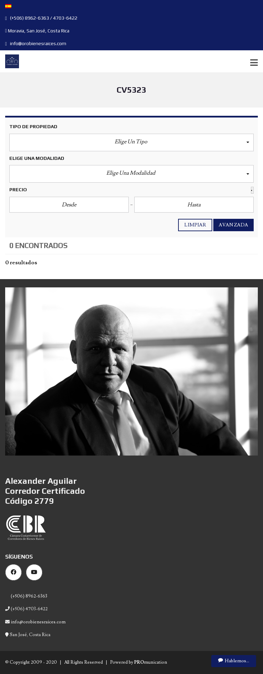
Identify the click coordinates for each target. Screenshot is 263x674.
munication (150, 662)
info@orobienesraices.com (35, 43)
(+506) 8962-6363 (28, 596)
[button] (131, 142)
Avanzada (233, 225)
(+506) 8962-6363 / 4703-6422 (41, 18)
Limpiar (195, 225)
